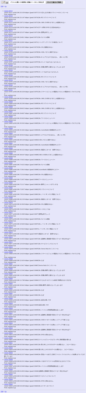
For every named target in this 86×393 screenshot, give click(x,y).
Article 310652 (8, 338)
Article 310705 (8, 70)
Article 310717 (8, 11)
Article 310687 (8, 163)
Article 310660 (8, 298)
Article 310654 (8, 328)
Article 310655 (8, 323)
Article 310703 (8, 80)
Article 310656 (8, 318)
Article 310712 (8, 35)
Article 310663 (8, 283)
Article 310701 (8, 90)
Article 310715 (8, 21)
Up (5, 6)
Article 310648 (8, 359)
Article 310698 (8, 106)
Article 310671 (8, 242)
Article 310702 (8, 85)
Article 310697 (8, 111)
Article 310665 (8, 273)
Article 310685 (8, 173)
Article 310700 (8, 97)
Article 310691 (8, 143)
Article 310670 (8, 247)
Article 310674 (8, 227)
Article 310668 (8, 259)
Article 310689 (8, 153)
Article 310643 (8, 384)
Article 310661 (8, 293)
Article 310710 (8, 45)
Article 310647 (8, 364)
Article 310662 (8, 288)
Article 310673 (8, 232)
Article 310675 (8, 222)
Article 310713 (8, 30)
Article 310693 (8, 133)
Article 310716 (8, 16)
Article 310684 (8, 178)
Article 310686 (8, 168)
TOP (2, 6)
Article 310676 (8, 217)
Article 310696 (8, 116)
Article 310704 (8, 75)
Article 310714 (8, 25)
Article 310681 (8, 192)
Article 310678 (8, 207)
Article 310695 (8, 121)
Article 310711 (8, 40)
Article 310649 (8, 353)
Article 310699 (8, 102)
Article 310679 (8, 202)
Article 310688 (8, 158)
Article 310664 (8, 278)
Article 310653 (8, 333)
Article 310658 (8, 308)
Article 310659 (8, 303)
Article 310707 (8, 60)
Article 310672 (8, 237)
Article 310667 (8, 263)
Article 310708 (8, 55)
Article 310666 (8, 268)
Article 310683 (8, 182)
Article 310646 (8, 369)
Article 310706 (8, 65)
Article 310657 (8, 313)
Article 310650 (8, 348)
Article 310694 (8, 128)
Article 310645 (8, 374)
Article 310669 (8, 252)
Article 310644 (8, 379)
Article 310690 (8, 148)
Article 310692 (8, 138)
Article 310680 (8, 197)
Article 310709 (8, 50)
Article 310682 (8, 187)
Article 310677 (8, 212)
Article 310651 (8, 343)
